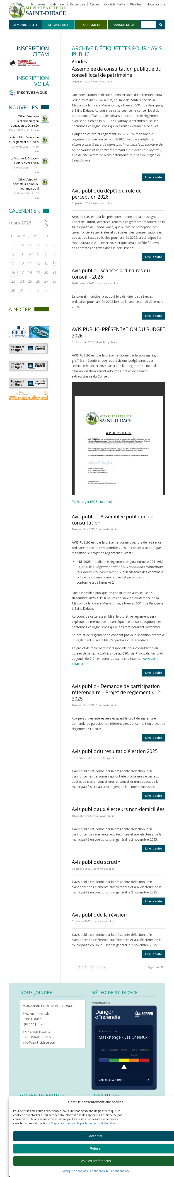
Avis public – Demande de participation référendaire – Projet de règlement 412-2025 (117, 692)
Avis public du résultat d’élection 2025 (115, 751)
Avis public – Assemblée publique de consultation (112, 519)
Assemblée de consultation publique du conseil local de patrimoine (117, 72)
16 (13, 272)
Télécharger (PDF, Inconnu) (92, 501)
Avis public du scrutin (96, 862)
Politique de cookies (75, 1171)
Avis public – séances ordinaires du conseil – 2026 (111, 273)
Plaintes (136, 4)
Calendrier (57, 4)
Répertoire (77, 4)
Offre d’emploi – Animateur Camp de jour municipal (26, 184)
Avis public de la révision (99, 915)
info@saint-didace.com (39, 1042)
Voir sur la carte (124, 1080)
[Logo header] (37, 10)
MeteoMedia (100, 1003)
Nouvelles (38, 4)
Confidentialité (99, 1171)
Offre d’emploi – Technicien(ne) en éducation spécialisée (25, 120)
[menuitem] (25, 24)
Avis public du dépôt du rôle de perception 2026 (107, 194)
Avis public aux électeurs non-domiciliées (118, 809)
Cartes (94, 4)
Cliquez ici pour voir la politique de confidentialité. (83, 1123)
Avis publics (106, 81)
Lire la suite (153, 177)
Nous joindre (155, 4)
